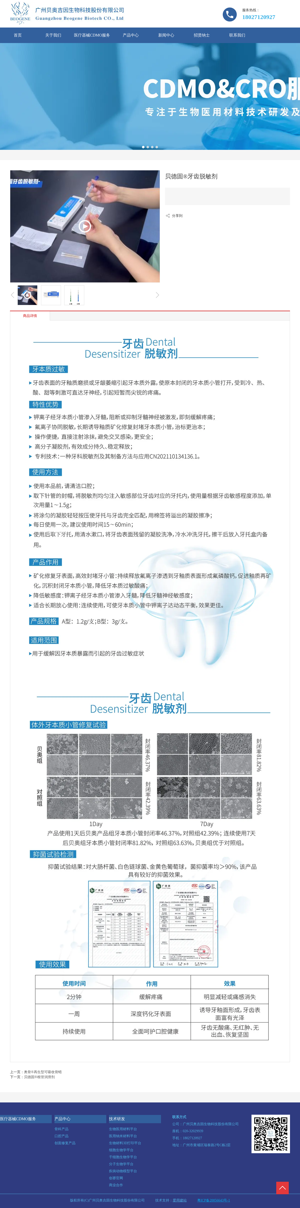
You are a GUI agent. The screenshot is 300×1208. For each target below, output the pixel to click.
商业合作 (116, 1185)
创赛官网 (116, 1178)
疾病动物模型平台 (123, 1171)
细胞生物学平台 (121, 1150)
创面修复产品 (65, 1143)
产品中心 (62, 1119)
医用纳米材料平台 (123, 1136)
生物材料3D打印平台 (125, 1143)
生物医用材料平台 (123, 1129)
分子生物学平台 (121, 1164)
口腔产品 (61, 1136)
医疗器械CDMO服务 (18, 1119)
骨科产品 (61, 1129)
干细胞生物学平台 (123, 1157)
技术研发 (117, 1119)
